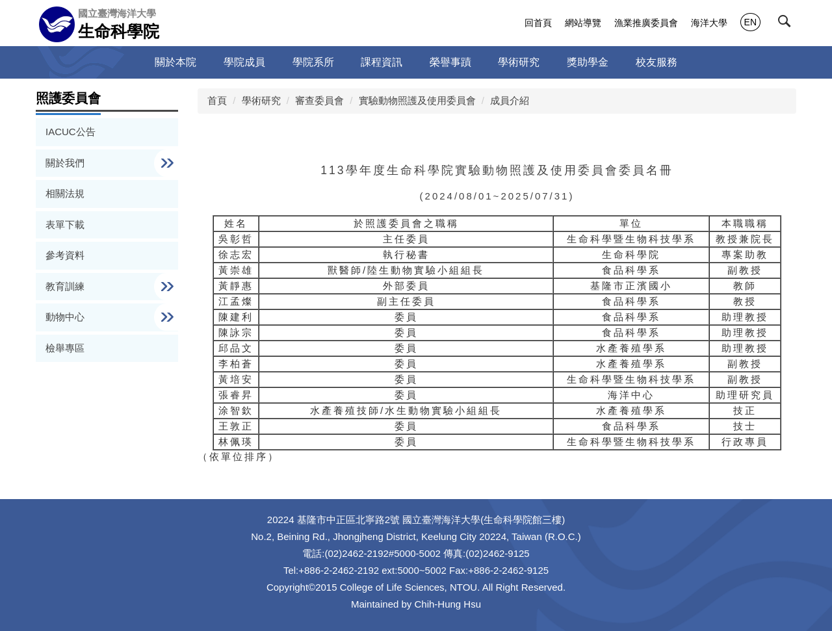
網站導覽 (583, 23)
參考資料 (65, 255)
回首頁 (538, 23)
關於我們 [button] (66, 162)
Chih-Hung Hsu (448, 604)
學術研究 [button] (519, 62)
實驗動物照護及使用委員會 (417, 100)
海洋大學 (709, 23)
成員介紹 (509, 100)
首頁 (217, 100)
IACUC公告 (71, 131)
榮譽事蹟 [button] (450, 62)
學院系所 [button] (313, 62)
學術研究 (261, 100)
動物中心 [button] (66, 316)
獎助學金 (587, 62)
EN (750, 22)
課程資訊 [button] (381, 62)
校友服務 (656, 62)
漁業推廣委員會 (646, 23)
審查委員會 (319, 100)
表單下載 (65, 224)
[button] (787, 24)
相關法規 (65, 193)
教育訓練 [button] (66, 286)
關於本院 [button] (175, 62)
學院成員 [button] (244, 62)
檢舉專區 (65, 348)
